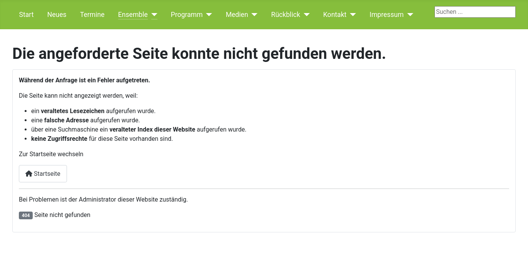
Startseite (42, 173)
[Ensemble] (152, 15)
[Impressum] (408, 15)
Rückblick (285, 14)
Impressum (386, 14)
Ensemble (133, 14)
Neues (57, 14)
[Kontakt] (351, 15)
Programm (187, 14)
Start (26, 14)
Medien (237, 14)
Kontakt (335, 14)
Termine (92, 14)
